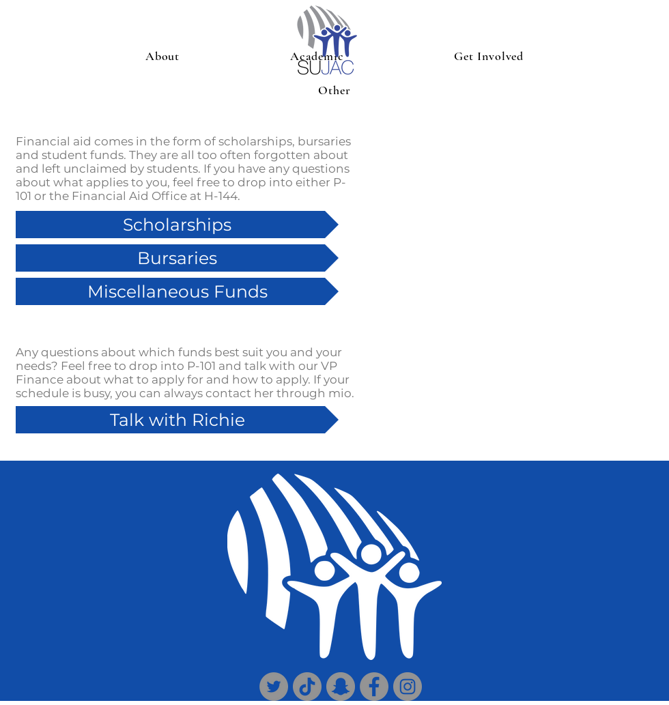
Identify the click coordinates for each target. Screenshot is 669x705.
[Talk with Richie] (177, 419)
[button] (162, 56)
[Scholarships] (177, 224)
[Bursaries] (177, 258)
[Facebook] (374, 686)
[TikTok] (307, 686)
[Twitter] (273, 686)
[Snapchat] (340, 686)
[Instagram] (407, 686)
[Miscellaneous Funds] (177, 291)
